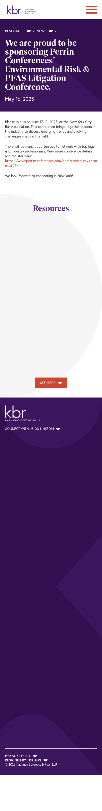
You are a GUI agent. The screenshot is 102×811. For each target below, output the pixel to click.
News (45, 31)
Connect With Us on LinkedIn (32, 429)
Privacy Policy (21, 756)
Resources (18, 31)
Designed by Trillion (26, 760)
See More (51, 383)
